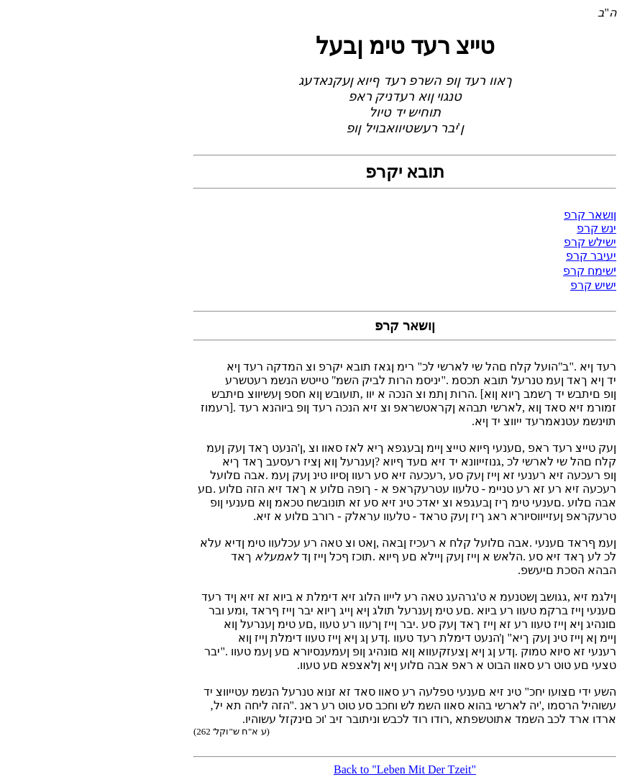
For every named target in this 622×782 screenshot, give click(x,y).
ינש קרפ (596, 228)
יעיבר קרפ (591, 256)
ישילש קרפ (590, 242)
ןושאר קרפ (590, 215)
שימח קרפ (588, 271)
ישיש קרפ (593, 285)
